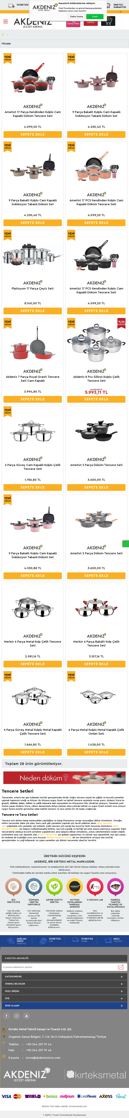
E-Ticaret (54, 1114)
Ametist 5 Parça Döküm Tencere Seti (96, 464)
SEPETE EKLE (33, 134)
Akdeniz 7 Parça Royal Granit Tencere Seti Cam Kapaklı (32, 378)
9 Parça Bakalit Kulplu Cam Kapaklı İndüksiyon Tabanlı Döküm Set (96, 113)
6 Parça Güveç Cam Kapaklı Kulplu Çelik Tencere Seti (32, 466)
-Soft (46, 1114)
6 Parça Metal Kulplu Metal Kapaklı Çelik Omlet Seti (96, 731)
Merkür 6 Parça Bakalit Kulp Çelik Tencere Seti (96, 643)
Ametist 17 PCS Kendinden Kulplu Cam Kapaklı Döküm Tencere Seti (96, 202)
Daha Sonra (76, 16)
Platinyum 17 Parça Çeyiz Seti (33, 288)
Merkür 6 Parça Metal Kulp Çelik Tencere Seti (32, 643)
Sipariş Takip (73, 24)
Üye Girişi (90, 24)
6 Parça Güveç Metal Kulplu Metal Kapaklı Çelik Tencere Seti (33, 731)
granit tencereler (47, 835)
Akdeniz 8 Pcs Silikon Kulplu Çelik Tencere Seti (96, 378)
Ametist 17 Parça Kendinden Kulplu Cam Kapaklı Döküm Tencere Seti (33, 113)
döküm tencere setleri (59, 837)
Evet (95, 16)
